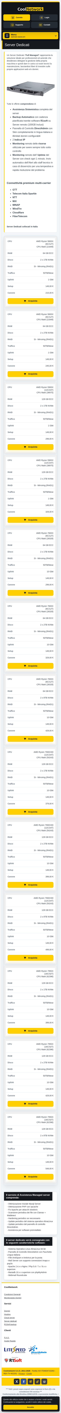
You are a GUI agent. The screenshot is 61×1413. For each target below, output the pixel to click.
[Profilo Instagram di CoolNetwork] (30, 1381)
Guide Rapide (10, 1341)
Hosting (7, 1314)
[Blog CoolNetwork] (44, 1381)
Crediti (29, 1373)
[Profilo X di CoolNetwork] (17, 1381)
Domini (7, 1311)
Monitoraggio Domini (12, 1298)
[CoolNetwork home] (30, 9)
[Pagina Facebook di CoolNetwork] (23, 1381)
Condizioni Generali (12, 1294)
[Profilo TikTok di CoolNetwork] (37, 1381)
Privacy (22, 1373)
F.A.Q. (6, 1338)
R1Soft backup (10, 1324)
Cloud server (9, 1318)
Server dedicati (10, 1321)
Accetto (30, 1407)
